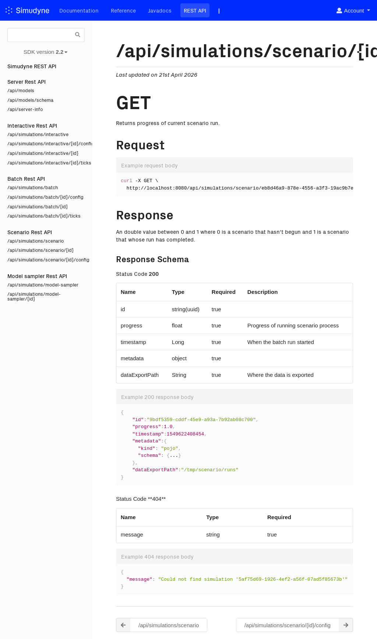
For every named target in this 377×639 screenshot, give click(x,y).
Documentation (79, 10)
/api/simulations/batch (32, 187)
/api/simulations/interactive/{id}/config (46, 143)
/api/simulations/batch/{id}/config (45, 196)
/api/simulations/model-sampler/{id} (34, 296)
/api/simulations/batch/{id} (37, 206)
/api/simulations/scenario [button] (157, 625)
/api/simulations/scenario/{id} (40, 249)
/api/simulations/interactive (37, 134)
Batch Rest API (26, 178)
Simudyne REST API (31, 66)
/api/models (20, 90)
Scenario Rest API (29, 232)
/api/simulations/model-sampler (42, 284)
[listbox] (353, 10)
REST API (195, 10)
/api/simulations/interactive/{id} (42, 152)
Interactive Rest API (32, 125)
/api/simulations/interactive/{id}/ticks (46, 162)
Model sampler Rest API (37, 275)
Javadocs (160, 10)
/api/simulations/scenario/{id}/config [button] (298, 625)
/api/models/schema (30, 99)
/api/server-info (25, 108)
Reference (123, 10)
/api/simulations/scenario (35, 240)
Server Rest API (26, 81)
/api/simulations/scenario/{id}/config (46, 259)
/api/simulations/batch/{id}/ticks (44, 215)
